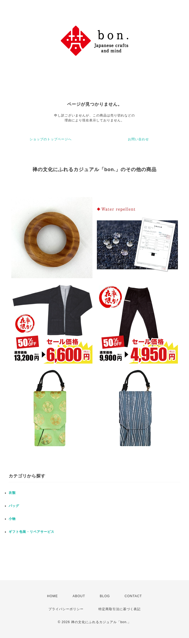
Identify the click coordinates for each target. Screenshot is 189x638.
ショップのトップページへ (50, 139)
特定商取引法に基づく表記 (119, 609)
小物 (12, 519)
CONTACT (133, 596)
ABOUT (78, 596)
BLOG (105, 596)
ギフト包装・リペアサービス (31, 532)
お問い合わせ (138, 139)
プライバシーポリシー (66, 609)
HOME (52, 596)
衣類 (12, 493)
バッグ (14, 506)
